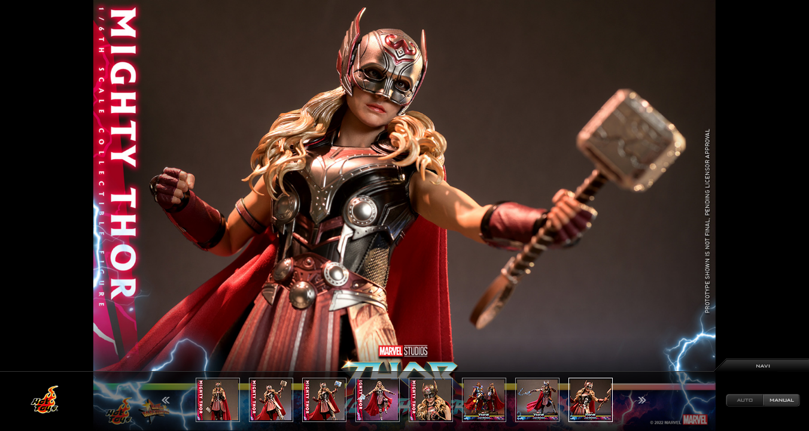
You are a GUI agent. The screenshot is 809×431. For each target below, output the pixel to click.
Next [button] (642, 400)
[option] (404, 215)
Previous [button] (166, 400)
